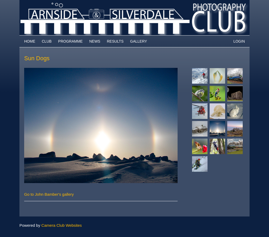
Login (239, 41)
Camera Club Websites (61, 225)
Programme (70, 41)
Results (115, 41)
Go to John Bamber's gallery (49, 194)
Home (29, 41)
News (94, 41)
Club (46, 41)
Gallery (138, 41)
